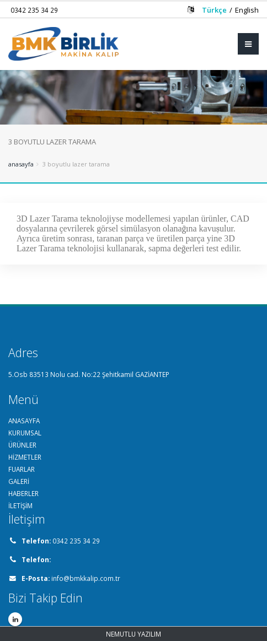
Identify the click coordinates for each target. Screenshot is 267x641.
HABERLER (23, 493)
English (247, 10)
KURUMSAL (24, 432)
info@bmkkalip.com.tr (85, 578)
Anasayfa (21, 164)
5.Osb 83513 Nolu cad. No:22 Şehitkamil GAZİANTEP (88, 374)
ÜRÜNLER (22, 444)
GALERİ (18, 481)
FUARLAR (21, 469)
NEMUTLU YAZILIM (133, 633)
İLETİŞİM (20, 505)
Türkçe (214, 10)
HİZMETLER (24, 457)
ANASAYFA (24, 420)
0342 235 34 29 (34, 10)
